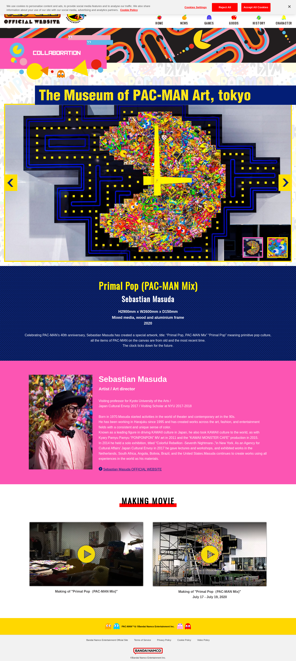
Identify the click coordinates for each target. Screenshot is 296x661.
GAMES (209, 23)
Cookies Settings (196, 5)
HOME (159, 23)
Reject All (225, 5)
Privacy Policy (164, 640)
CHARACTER (284, 23)
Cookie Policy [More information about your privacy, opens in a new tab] (129, 7)
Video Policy (203, 640)
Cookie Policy (184, 640)
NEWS (184, 23)
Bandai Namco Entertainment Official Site (107, 640)
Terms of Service (142, 640)
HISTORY (259, 23)
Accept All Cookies (256, 5)
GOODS (234, 23)
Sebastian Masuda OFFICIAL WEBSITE (132, 469)
